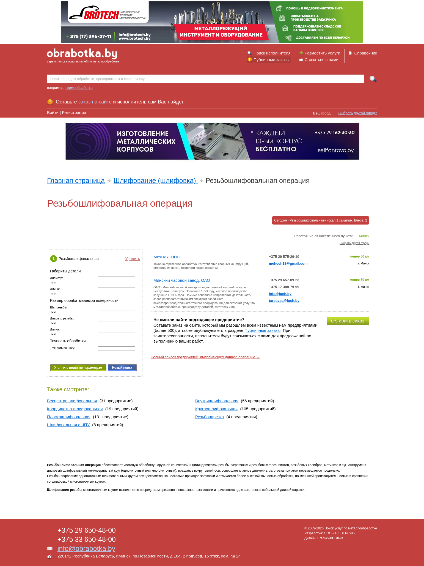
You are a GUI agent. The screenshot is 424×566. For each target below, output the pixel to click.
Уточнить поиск (78, 367)
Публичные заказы (272, 59)
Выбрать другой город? (357, 113)
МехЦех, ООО (166, 257)
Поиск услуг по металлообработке (350, 528)
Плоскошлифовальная (68, 416)
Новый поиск (122, 367)
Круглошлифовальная (216, 408)
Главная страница (76, 180)
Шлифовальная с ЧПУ (68, 424)
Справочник (365, 53)
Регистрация (74, 112)
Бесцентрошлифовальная (72, 400)
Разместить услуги (322, 53)
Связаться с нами (321, 59)
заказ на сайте (95, 102)
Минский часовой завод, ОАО (181, 280)
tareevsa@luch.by (284, 301)
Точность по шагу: (62, 347)
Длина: (55, 289)
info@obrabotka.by (86, 548)
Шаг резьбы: (58, 307)
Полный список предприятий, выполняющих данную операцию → (205, 357)
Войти (53, 112)
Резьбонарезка (209, 416)
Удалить (132, 258)
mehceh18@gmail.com (288, 263)
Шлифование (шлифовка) (156, 180)
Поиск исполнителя (272, 53)
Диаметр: (56, 278)
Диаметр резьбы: (62, 318)
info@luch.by (280, 294)
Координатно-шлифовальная (75, 408)
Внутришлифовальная (216, 400)
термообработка (79, 88)
